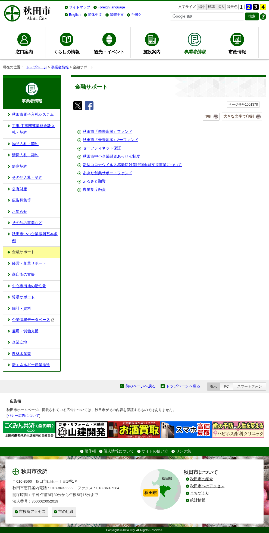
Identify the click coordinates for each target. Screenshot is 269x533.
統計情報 (197, 500)
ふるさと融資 (94, 181)
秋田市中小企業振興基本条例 (35, 237)
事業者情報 (60, 67)
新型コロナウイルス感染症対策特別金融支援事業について (132, 165)
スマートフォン (249, 386)
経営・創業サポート (29, 263)
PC (226, 386)
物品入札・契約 (25, 144)
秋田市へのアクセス (207, 486)
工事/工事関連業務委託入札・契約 (33, 129)
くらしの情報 (67, 51)
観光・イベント (109, 51)
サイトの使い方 (155, 451)
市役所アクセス (32, 512)
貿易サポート (23, 297)
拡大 (220, 7)
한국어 (136, 15)
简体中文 (95, 15)
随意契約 (19, 166)
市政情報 (237, 51)
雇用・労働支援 (25, 331)
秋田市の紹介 (201, 479)
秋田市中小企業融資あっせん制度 (111, 156)
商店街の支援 (23, 274)
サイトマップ (79, 7)
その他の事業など (27, 223)
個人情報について (119, 451)
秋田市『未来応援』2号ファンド (110, 140)
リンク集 (183, 451)
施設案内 (152, 51)
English (74, 15)
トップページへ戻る (183, 386)
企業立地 (19, 342)
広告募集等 (21, 200)
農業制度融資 (94, 190)
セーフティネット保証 (102, 148)
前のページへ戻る (140, 386)
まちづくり (199, 493)
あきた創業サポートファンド (107, 173)
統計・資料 (21, 309)
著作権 (90, 451)
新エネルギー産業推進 (31, 365)
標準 (211, 7)
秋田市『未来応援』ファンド (107, 132)
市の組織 (65, 512)
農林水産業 (21, 354)
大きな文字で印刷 (238, 116)
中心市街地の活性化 (29, 286)
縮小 (201, 7)
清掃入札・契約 (25, 155)
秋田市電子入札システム (33, 114)
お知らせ (19, 212)
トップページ (36, 67)
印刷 (208, 116)
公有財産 (19, 189)
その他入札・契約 (27, 178)
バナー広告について (23, 415)
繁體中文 (117, 15)
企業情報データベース (33, 320)
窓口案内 (24, 51)
